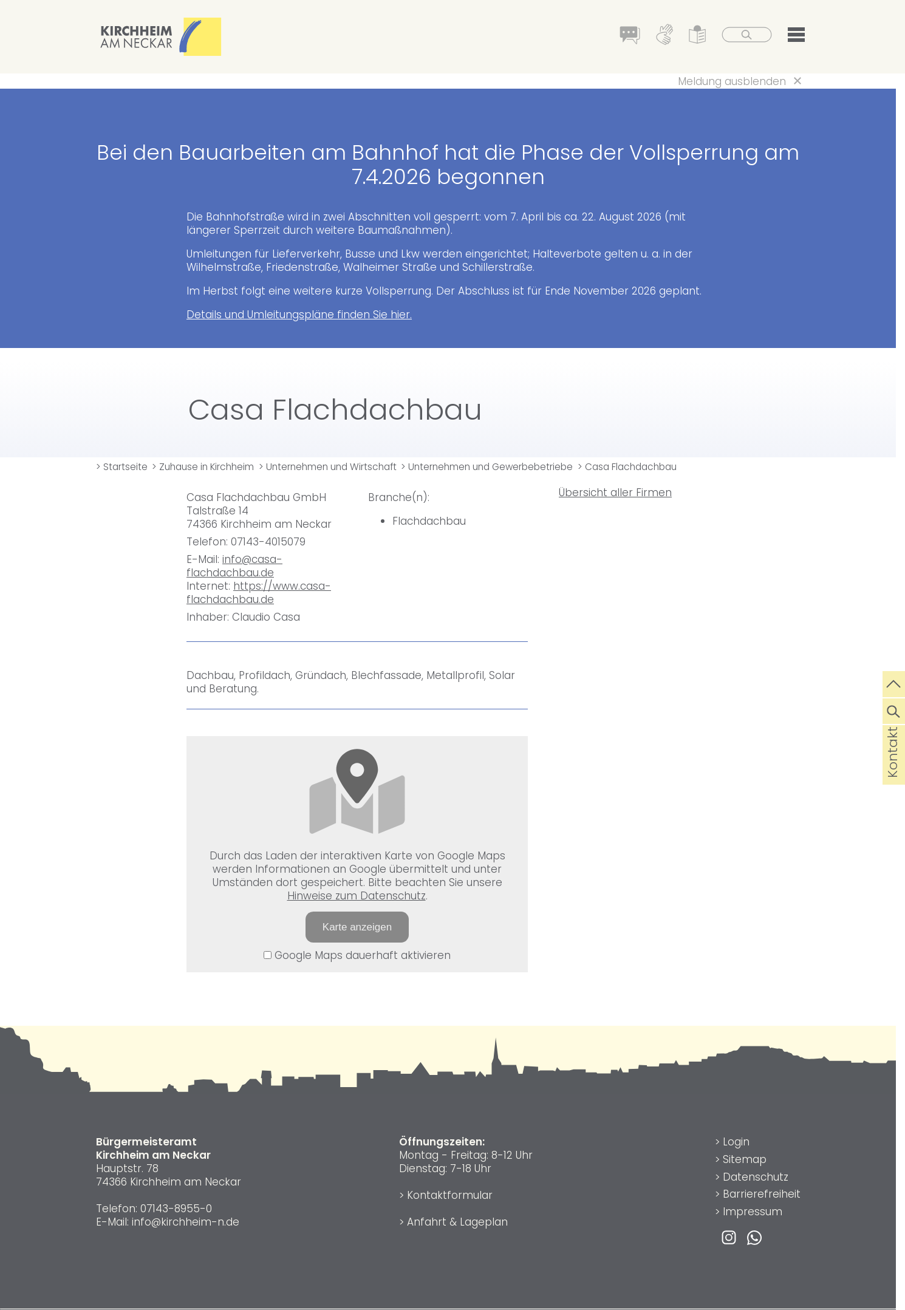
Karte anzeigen (357, 927)
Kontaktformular (450, 1195)
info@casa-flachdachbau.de (234, 566)
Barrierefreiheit (762, 1194)
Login (736, 1141)
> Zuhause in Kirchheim (203, 466)
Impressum (752, 1211)
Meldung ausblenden (732, 81)
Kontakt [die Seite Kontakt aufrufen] (892, 771)
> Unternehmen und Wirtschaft (328, 466)
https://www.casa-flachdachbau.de (258, 593)
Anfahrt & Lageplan (457, 1222)
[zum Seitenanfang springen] (894, 682)
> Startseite (122, 466)
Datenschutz (755, 1177)
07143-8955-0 (176, 1208)
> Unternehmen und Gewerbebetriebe (487, 466)
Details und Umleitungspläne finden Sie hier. (299, 314)
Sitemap (745, 1159)
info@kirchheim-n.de (185, 1222)
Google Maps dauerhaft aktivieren (357, 955)
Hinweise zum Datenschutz (356, 896)
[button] (796, 37)
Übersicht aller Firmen (615, 492)
